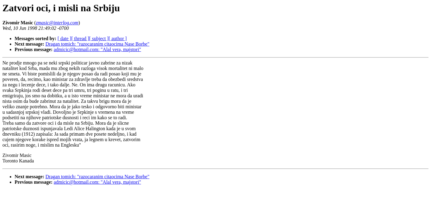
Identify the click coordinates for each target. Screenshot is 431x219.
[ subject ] (99, 38)
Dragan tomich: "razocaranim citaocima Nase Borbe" (97, 44)
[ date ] (64, 38)
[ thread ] (80, 38)
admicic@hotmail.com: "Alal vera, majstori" (97, 49)
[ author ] (118, 38)
